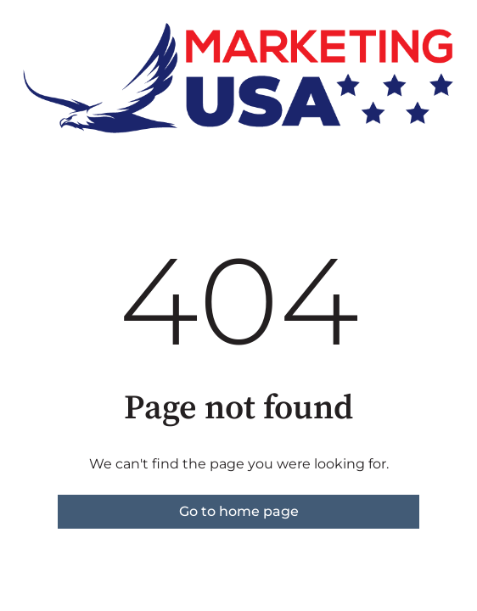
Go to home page (239, 511)
